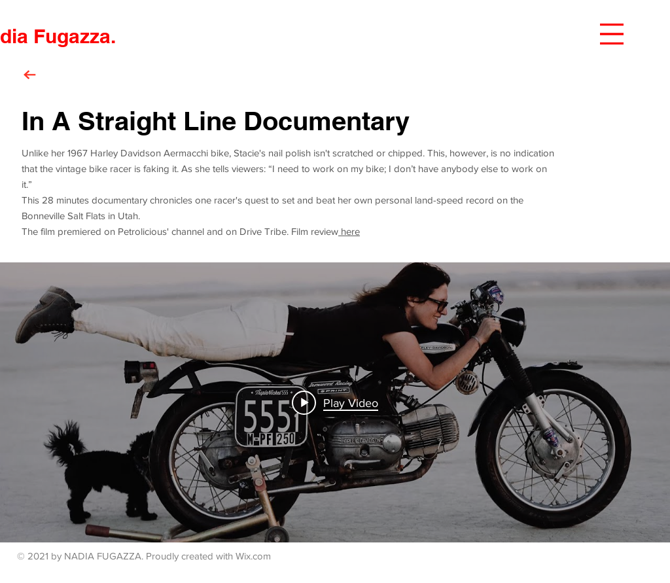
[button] (612, 34)
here (349, 231)
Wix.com (253, 555)
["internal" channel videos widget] (335, 402)
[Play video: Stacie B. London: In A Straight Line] (335, 402)
